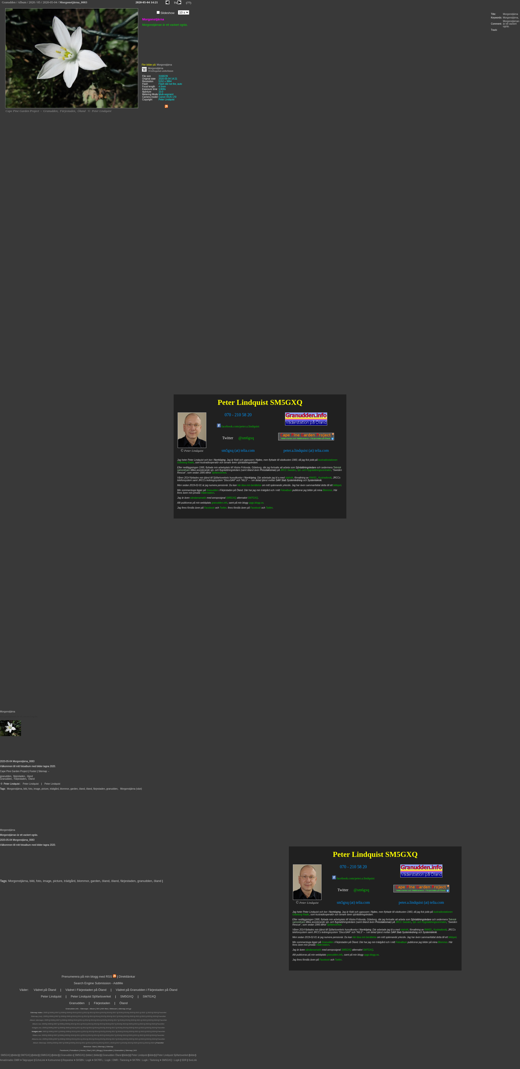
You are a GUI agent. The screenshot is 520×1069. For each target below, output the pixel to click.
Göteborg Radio (300, 914)
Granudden (6, 779)
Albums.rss (36, 1039)
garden (74, 788)
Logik (88, 1060)
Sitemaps (84, 1009)
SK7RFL (98, 1060)
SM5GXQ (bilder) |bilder (87, 1055)
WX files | (105, 1009)
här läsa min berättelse (364, 937)
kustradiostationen (443, 912)
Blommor (442, 942)
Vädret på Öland (45, 990)
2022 (143, 1012)
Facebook (324, 959)
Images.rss (36, 1028)
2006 (51, 1012)
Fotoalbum (401, 942)
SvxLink (193, 1060)
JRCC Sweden (403, 922)
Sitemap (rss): (37, 1016)
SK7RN (136, 1060)
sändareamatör (313, 949)
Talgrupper (27, 1060)
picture (44, 788)
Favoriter (163, 1012)
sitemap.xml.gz (125, 1009)
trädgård (54, 788)
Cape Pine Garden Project (14, 771)
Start (94, 1047)
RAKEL (428, 929)
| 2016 (112, 1043)
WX (98, 1009)
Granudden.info (72, 1009)
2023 (149, 1012)
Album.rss (36, 1024)
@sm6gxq (361, 890)
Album (92, 1009)
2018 (120, 1012)
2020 (132, 1012)
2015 (103, 1012)
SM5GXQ (401, 854)
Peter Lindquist (31, 784)
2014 (97, 1012)
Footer (33, 771)
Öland (31, 779)
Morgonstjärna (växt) (131, 788)
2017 (114, 1012)
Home (82, 1050)
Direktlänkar (127, 976)
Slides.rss (36, 1035)
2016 (109, 1012)
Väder (23, 990)
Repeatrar (68, 1060)
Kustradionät (440, 929)
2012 (86, 1012)
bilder (15, 1055)
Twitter (343, 890)
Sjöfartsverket (334, 924)
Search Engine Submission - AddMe (98, 983)
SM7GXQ (368, 949)
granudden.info (335, 954)
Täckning (124, 1060)
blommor (64, 788)
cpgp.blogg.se (371, 954)
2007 (57, 1012)
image (37, 788)
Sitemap (42, 771)
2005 (45, 1012)
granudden (5, 776)
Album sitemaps (36, 1020)
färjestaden (19, 776)
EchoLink (40, 1060)
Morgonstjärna (510, 14)
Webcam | (114, 1009)
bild (25, 788)
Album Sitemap (39, 1043)
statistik (404, 929)
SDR (183, 1060)
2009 (68, 1012)
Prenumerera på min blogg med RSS (87, 976)
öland (30, 776)
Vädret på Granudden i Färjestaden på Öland (146, 990)
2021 (138, 1012)
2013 (91, 1012)
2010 (74, 1012)
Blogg (99, 1050)
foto (30, 788)
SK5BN (80, 1060)
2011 (80, 1012)
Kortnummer (54, 1060)
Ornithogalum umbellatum (160, 71)
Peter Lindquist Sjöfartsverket (91, 996)
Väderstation (322, 945)
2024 (155, 1012)
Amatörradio (6, 1060)
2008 (63, 1012)
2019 (126, 1012)
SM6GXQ (46, 1055)
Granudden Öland (112, 1055)
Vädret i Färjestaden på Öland (85, 990)
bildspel (452, 937)
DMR (17, 1060)
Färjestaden (20, 779)
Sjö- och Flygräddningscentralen (429, 922)
